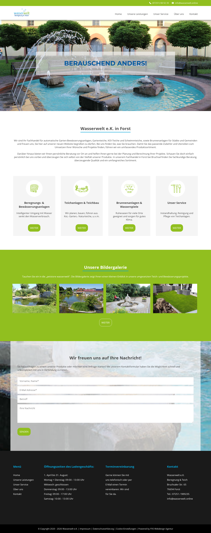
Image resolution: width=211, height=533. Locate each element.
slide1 (104, 106)
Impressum (85, 528)
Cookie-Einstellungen (126, 528)
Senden (24, 431)
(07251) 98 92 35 (160, 3)
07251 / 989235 (180, 494)
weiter (34, 228)
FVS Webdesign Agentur (161, 528)
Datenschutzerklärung (103, 528)
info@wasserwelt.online (186, 3)
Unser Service (160, 14)
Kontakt (193, 14)
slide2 (106, 106)
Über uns (179, 14)
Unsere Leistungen (137, 14)
